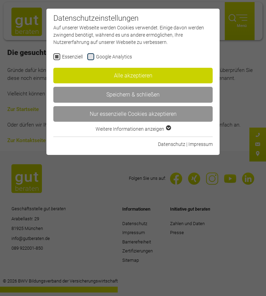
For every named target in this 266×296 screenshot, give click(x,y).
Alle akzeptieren (133, 75)
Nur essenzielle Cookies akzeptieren (133, 114)
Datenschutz (171, 144)
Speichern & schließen (133, 94)
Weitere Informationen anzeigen (133, 129)
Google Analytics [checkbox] (114, 56)
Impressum (200, 144)
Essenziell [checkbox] (72, 56)
